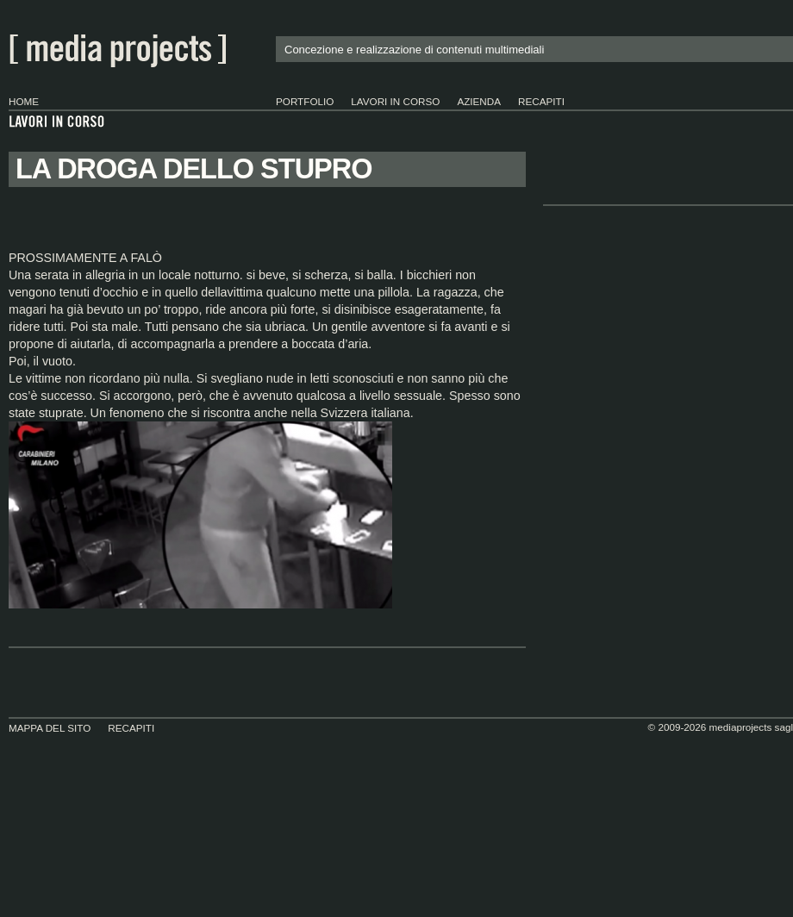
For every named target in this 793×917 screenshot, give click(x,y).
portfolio (305, 101)
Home (24, 101)
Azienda (479, 101)
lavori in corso (395, 101)
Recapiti (541, 101)
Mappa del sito (50, 727)
